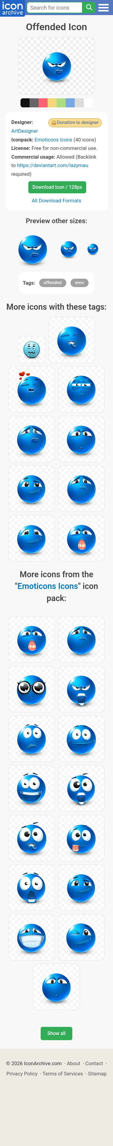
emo (79, 282)
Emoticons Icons (53, 140)
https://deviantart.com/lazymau (52, 165)
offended (53, 282)
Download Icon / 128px (57, 187)
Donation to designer (78, 122)
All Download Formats (56, 201)
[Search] (89, 7)
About (73, 1063)
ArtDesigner (24, 131)
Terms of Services (62, 1074)
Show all (56, 1033)
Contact (94, 1063)
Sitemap (97, 1074)
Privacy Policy (21, 1074)
